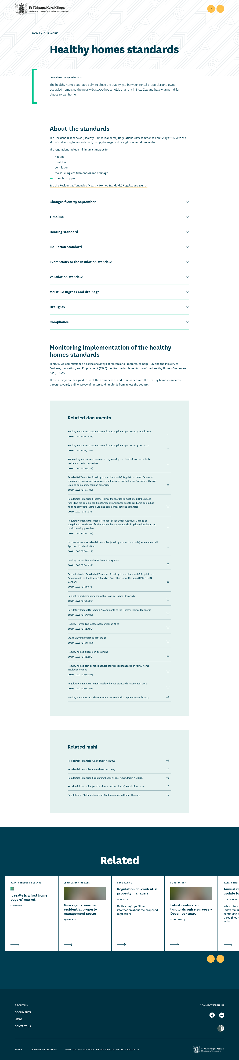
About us (21, 1005)
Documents (23, 1012)
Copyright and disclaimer (44, 1049)
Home (36, 33)
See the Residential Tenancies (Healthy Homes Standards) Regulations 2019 (98, 185)
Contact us (23, 1026)
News (19, 1019)
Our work (51, 33)
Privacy (18, 1049)
